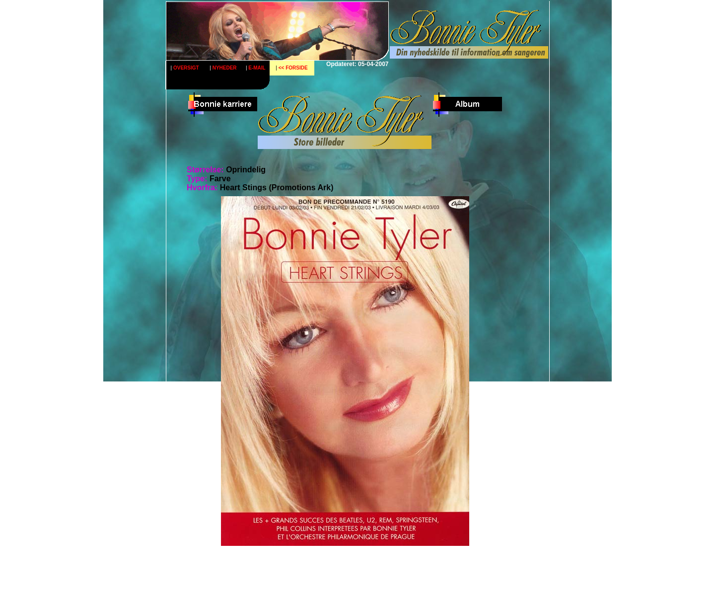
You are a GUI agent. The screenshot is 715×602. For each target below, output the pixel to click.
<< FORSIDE (293, 68)
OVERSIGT (186, 68)
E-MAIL (256, 68)
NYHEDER (225, 68)
